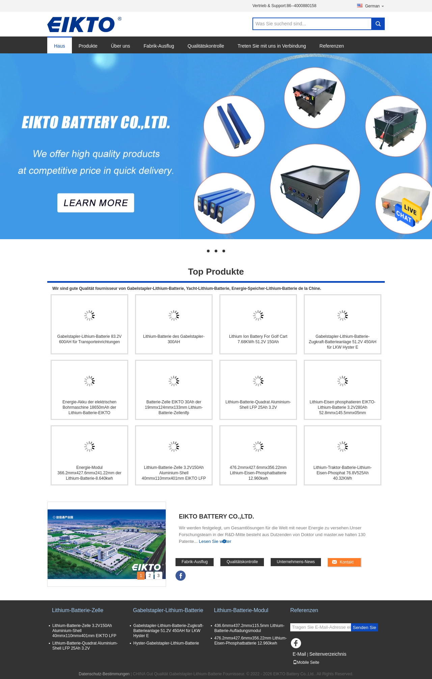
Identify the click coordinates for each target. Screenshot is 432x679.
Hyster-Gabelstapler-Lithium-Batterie (166, 643)
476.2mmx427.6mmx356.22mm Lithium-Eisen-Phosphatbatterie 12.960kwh (258, 473)
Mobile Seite (306, 662)
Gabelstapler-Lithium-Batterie (168, 610)
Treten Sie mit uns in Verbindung (272, 46)
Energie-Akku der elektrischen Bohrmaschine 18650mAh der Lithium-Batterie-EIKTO (89, 407)
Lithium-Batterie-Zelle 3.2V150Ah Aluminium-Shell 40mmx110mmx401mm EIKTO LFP (174, 473)
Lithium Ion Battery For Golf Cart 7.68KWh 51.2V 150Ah (258, 339)
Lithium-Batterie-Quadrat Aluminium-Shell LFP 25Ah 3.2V (258, 405)
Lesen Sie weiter (215, 541)
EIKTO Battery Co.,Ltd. (216, 516)
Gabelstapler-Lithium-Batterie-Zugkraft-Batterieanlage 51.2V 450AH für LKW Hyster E (342, 342)
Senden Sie (364, 627)
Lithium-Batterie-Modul (241, 610)
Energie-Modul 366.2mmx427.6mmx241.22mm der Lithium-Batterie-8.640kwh (89, 473)
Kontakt (347, 562)
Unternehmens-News (296, 561)
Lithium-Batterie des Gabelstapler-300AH (174, 339)
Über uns (120, 46)
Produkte (88, 46)
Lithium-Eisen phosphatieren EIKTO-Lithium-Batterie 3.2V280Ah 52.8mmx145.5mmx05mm (342, 407)
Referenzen (332, 46)
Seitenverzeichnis (327, 654)
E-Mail (299, 654)
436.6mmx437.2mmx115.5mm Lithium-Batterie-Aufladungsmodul (249, 628)
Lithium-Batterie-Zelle (77, 610)
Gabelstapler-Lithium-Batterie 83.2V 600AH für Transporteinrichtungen (89, 339)
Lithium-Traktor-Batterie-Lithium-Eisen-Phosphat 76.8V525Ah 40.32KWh (343, 473)
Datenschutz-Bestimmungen (104, 674)
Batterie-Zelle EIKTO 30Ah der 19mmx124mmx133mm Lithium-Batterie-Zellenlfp (173, 407)
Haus (59, 46)
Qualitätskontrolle (206, 46)
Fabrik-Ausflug (159, 46)
